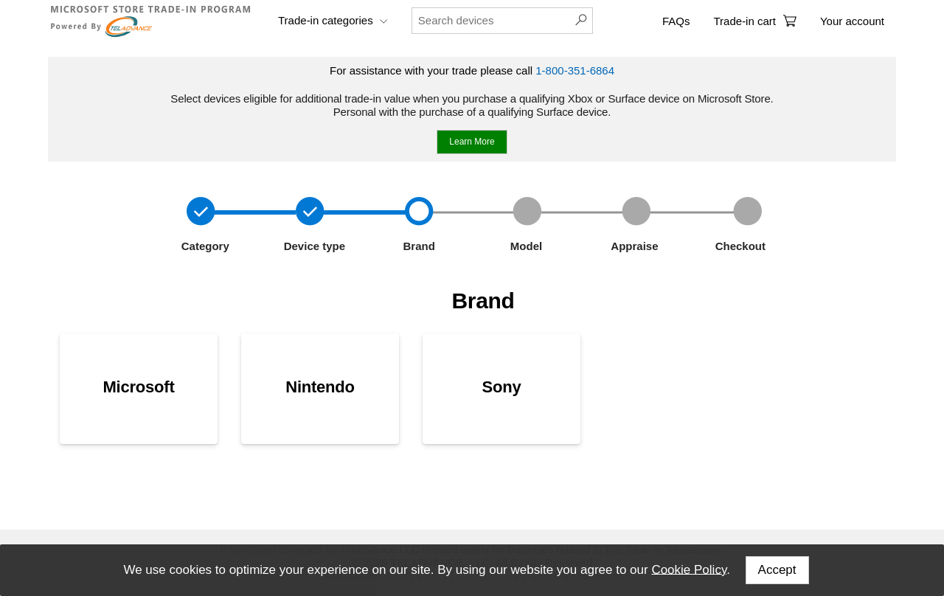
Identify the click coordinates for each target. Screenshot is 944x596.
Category (203, 246)
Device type (313, 246)
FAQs (676, 21)
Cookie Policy (688, 569)
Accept (777, 570)
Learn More (471, 141)
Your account (852, 21)
